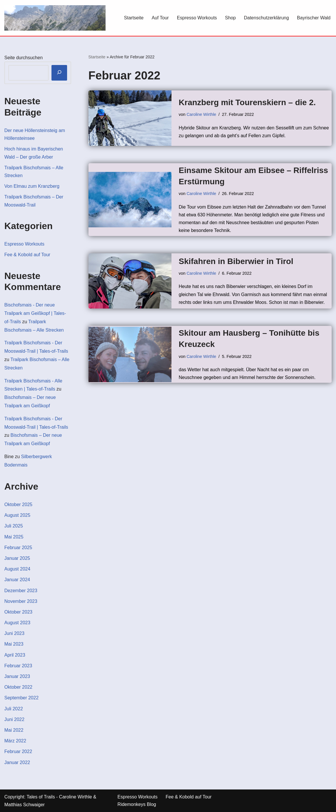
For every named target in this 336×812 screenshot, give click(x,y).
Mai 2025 (13, 536)
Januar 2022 (17, 762)
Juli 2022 (13, 708)
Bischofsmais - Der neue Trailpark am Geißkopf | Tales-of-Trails (35, 313)
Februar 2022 (18, 751)
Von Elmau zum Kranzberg (31, 186)
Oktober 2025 (18, 504)
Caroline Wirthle (201, 114)
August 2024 (17, 568)
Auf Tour (160, 17)
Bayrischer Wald (314, 17)
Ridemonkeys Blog (136, 804)
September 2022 (21, 697)
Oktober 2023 (18, 612)
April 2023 (14, 655)
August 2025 (17, 515)
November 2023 (20, 601)
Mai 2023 (13, 644)
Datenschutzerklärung (266, 17)
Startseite (134, 17)
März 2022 (15, 740)
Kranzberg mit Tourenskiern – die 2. (247, 102)
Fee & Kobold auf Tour (27, 254)
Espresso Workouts (197, 17)
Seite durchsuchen (23, 57)
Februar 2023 (18, 665)
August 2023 (17, 622)
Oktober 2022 (18, 687)
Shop (230, 17)
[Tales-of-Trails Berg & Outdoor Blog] (55, 18)
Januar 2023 (17, 676)
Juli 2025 (13, 525)
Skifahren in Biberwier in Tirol (236, 261)
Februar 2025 (18, 547)
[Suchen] (59, 73)
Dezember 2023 (20, 590)
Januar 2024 (17, 579)
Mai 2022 (13, 730)
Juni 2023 (14, 633)
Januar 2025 (17, 558)
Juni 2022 (14, 719)
